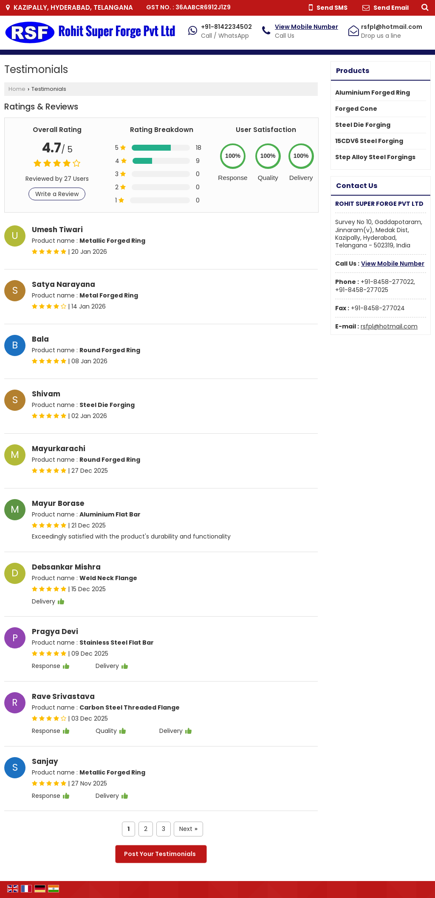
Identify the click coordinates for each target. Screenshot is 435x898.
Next (188, 829)
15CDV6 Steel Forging (369, 141)
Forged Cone (356, 108)
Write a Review (57, 194)
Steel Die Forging (362, 125)
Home (16, 89)
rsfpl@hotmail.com (391, 26)
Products (352, 71)
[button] (306, 26)
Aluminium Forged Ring (372, 92)
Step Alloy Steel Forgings (375, 157)
